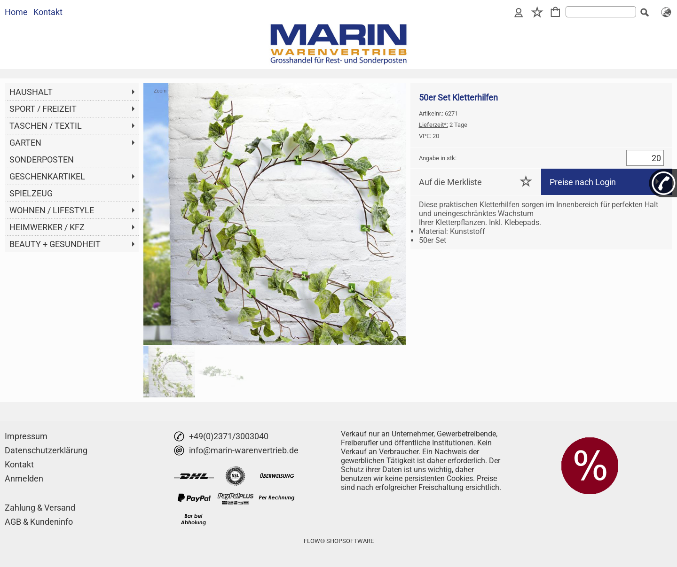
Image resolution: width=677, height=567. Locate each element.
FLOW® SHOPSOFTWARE (339, 540)
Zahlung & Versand (40, 508)
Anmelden (24, 478)
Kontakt (48, 12)
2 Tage (443, 124)
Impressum (26, 436)
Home (16, 12)
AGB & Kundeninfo (39, 522)
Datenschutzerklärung (46, 450)
